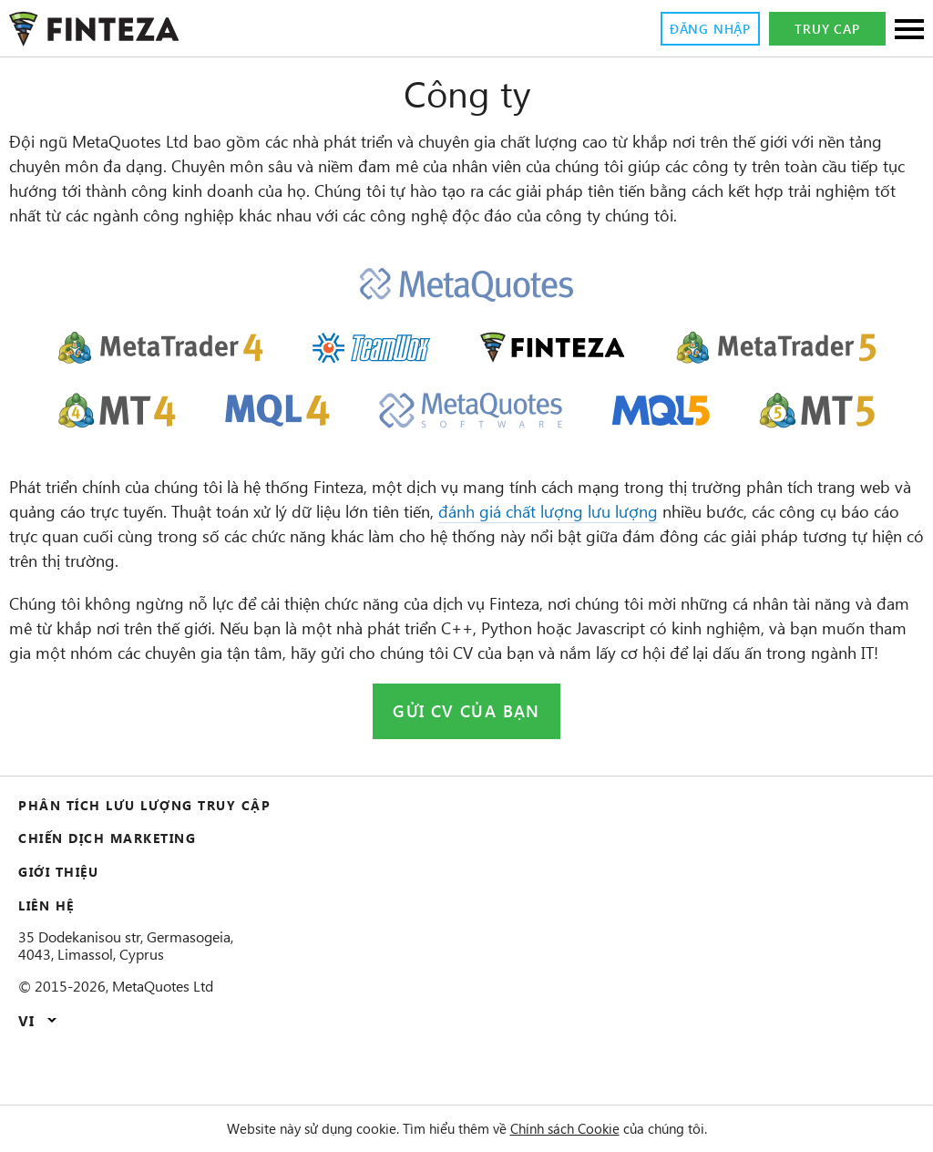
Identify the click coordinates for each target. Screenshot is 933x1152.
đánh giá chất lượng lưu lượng (775, 536)
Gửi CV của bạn (467, 760)
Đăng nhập (703, 29)
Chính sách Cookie (578, 1128)
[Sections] (909, 30)
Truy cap (827, 29)
